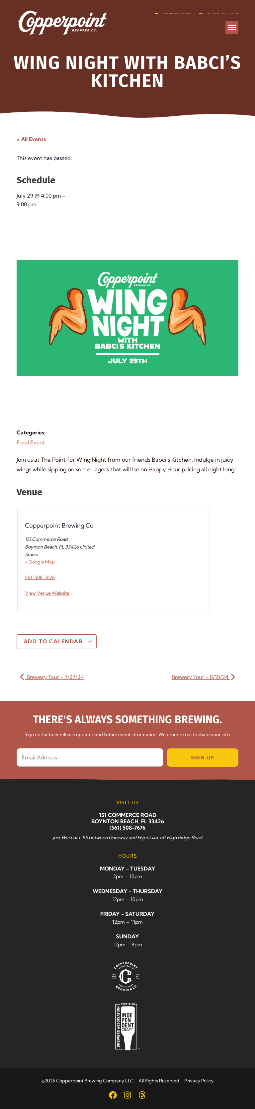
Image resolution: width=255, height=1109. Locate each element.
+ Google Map (40, 562)
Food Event (31, 442)
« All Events (31, 139)
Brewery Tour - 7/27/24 (52, 677)
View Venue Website (47, 593)
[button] (231, 27)
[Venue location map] (142, 562)
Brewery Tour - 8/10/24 (203, 677)
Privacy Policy (198, 1081)
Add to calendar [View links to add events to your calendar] (58, 641)
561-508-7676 (40, 577)
